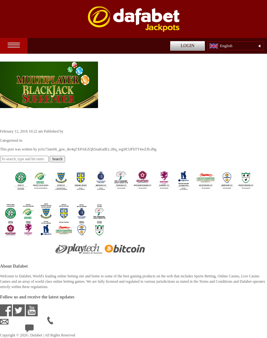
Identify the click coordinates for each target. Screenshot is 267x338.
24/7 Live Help (41, 330)
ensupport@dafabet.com (23, 322)
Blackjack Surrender (34, 118)
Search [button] (57, 159)
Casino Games (35, 140)
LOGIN (187, 45)
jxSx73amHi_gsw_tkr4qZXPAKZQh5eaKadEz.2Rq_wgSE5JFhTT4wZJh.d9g (123, 131)
